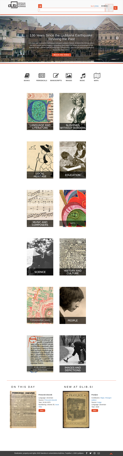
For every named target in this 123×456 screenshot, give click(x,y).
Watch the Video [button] (61, 55)
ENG (97, 6)
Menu (104, 6)
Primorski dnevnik (50, 400)
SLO (92, 6)
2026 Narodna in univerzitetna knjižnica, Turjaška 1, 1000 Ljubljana (60, 453)
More (41, 410)
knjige (99, 402)
